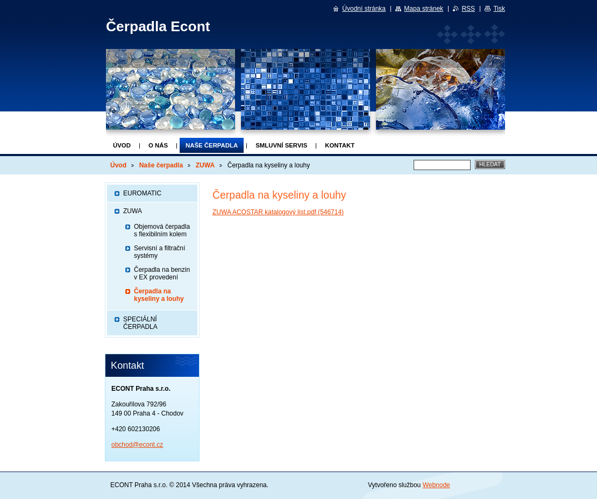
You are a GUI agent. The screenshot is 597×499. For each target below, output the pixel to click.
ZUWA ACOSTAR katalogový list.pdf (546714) (278, 212)
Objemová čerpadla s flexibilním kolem (162, 230)
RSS (468, 8)
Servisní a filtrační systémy (159, 251)
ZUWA (205, 165)
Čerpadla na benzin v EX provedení (162, 273)
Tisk (499, 8)
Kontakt (339, 145)
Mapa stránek (423, 8)
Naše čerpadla (212, 145)
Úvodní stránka (364, 8)
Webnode (436, 485)
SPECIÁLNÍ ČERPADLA (140, 323)
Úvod (122, 145)
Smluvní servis (281, 145)
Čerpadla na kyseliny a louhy (159, 295)
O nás (158, 145)
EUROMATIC (142, 193)
